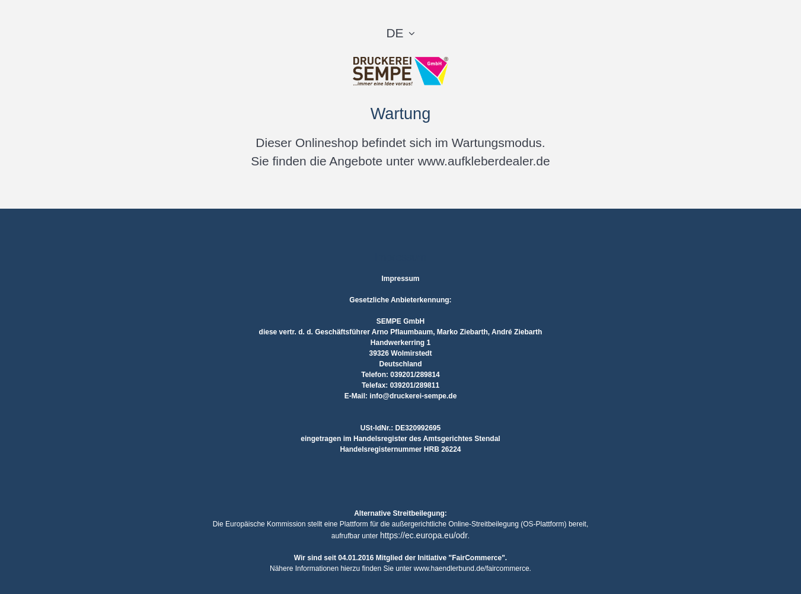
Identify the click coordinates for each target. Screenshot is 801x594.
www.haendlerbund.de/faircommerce (471, 568)
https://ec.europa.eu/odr (424, 535)
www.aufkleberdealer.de (484, 161)
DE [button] (394, 33)
